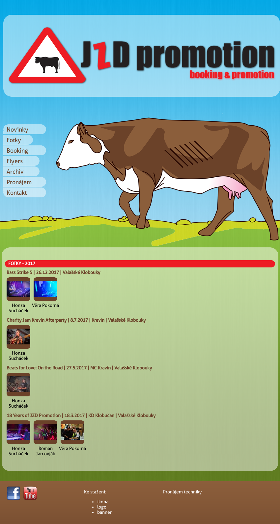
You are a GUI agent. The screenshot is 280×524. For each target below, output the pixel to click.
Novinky (17, 129)
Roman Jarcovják (45, 451)
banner (104, 512)
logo (101, 507)
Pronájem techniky (182, 491)
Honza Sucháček (18, 308)
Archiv (15, 171)
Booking (17, 150)
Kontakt (17, 192)
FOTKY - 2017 (21, 263)
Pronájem (19, 182)
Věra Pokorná (45, 305)
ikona (102, 501)
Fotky (14, 140)
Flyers (15, 161)
